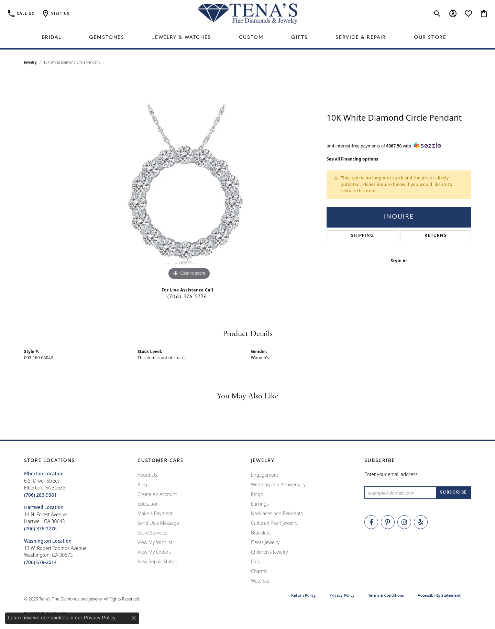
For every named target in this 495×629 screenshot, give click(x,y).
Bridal (52, 37)
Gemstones (106, 37)
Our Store (430, 37)
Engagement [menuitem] (264, 475)
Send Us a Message (158, 523)
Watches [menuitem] (260, 580)
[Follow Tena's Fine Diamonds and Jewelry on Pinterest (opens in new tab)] (388, 522)
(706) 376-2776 (187, 297)
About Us (147, 475)
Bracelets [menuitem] (261, 532)
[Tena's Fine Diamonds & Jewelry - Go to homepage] (247, 13)
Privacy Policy (341, 595)
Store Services (152, 532)
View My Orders (154, 552)
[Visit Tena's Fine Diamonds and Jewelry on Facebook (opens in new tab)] (371, 522)
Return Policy (303, 595)
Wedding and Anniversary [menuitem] (278, 484)
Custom (251, 37)
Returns (435, 236)
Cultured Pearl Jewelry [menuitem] (274, 523)
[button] (55, 14)
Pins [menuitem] (255, 561)
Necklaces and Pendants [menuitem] (277, 513)
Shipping (362, 236)
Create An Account (157, 494)
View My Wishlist (155, 542)
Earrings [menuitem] (260, 503)
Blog (142, 484)
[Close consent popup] (134, 618)
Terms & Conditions (386, 595)
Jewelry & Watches (181, 37)
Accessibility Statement (439, 595)
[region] (189, 178)
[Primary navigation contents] (247, 37)
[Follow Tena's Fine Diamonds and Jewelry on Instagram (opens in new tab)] (404, 522)
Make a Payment (155, 513)
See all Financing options (352, 159)
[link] (20, 14)
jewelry (30, 62)
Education (148, 503)
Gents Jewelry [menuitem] (265, 542)
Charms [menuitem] (259, 571)
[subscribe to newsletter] (453, 492)
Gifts (299, 37)
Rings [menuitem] (257, 494)
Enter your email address (391, 474)
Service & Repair (361, 37)
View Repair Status (157, 561)
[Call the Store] (40, 495)
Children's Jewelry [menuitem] (269, 552)
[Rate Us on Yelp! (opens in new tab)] (421, 522)
